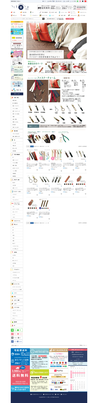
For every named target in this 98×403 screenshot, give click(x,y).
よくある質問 (66, 1)
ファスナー (39, 22)
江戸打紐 (14, 263)
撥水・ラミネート (16, 105)
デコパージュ (15, 315)
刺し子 (14, 243)
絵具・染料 (63, 15)
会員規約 (57, 394)
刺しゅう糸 (15, 148)
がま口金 (14, 185)
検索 (53, 1)
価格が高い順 (42, 146)
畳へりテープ (15, 260)
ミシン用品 (15, 170)
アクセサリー (35, 15)
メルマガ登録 (73, 1)
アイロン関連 (15, 162)
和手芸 (24, 15)
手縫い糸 (14, 145)
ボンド (14, 318)
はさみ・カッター (16, 168)
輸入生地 (24, 12)
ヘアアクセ (15, 275)
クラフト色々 (82, 15)
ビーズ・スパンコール (17, 286)
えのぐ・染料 (16, 300)
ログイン (44, 1)
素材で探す (15, 100)
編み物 (15, 321)
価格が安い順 (36, 146)
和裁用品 (14, 176)
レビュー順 (47, 146)
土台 (13, 238)
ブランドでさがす (16, 133)
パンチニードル (15, 246)
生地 (14, 12)
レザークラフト (74, 15)
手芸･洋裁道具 (45, 12)
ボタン (14, 197)
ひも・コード (15, 211)
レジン (53, 15)
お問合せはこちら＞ (79, 352)
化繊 (13, 116)
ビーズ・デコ (44, 15)
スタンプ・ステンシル (17, 310)
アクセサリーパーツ (16, 272)
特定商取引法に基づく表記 (49, 394)
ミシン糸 (14, 142)
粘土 (15, 296)
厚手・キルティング (16, 111)
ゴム (13, 206)
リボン (14, 217)
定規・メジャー (15, 160)
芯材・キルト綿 (15, 127)
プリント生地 (15, 108)
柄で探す (14, 124)
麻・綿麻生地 (15, 103)
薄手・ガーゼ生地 (16, 113)
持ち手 (14, 182)
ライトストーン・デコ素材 (17, 289)
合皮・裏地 (15, 119)
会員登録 (49, 1)
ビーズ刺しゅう (15, 248)
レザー (15, 303)
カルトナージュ (83, 12)
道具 (13, 240)
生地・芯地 (16, 97)
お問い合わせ (64, 394)
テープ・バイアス (16, 209)
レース (14, 214)
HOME (28, 22)
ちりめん (14, 255)
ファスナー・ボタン (33, 22)
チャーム (14, 280)
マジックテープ (15, 199)
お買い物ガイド (59, 1)
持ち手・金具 (54, 12)
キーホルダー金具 (16, 277)
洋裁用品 (14, 173)
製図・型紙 (15, 165)
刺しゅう (15, 15)
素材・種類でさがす (16, 136)
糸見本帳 (14, 150)
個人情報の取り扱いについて (37, 394)
